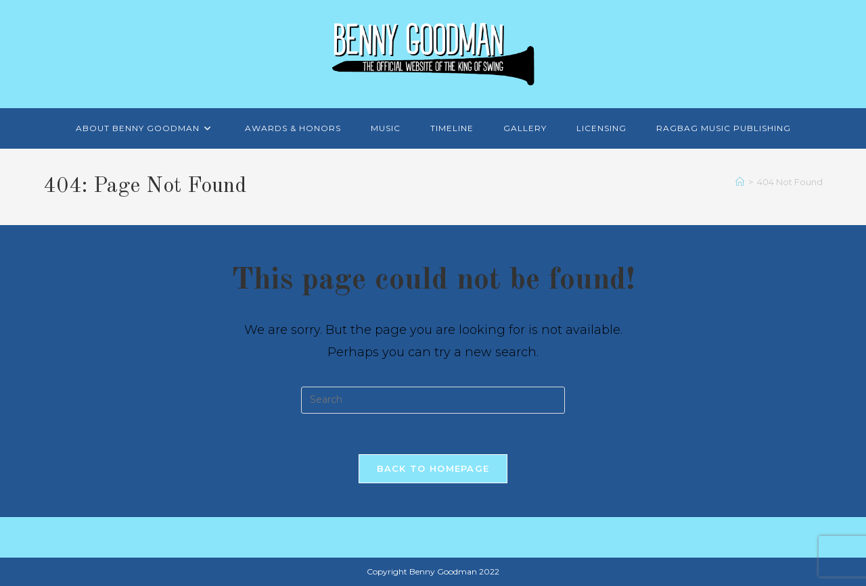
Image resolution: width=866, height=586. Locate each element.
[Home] (739, 181)
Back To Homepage (433, 468)
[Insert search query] (433, 400)
